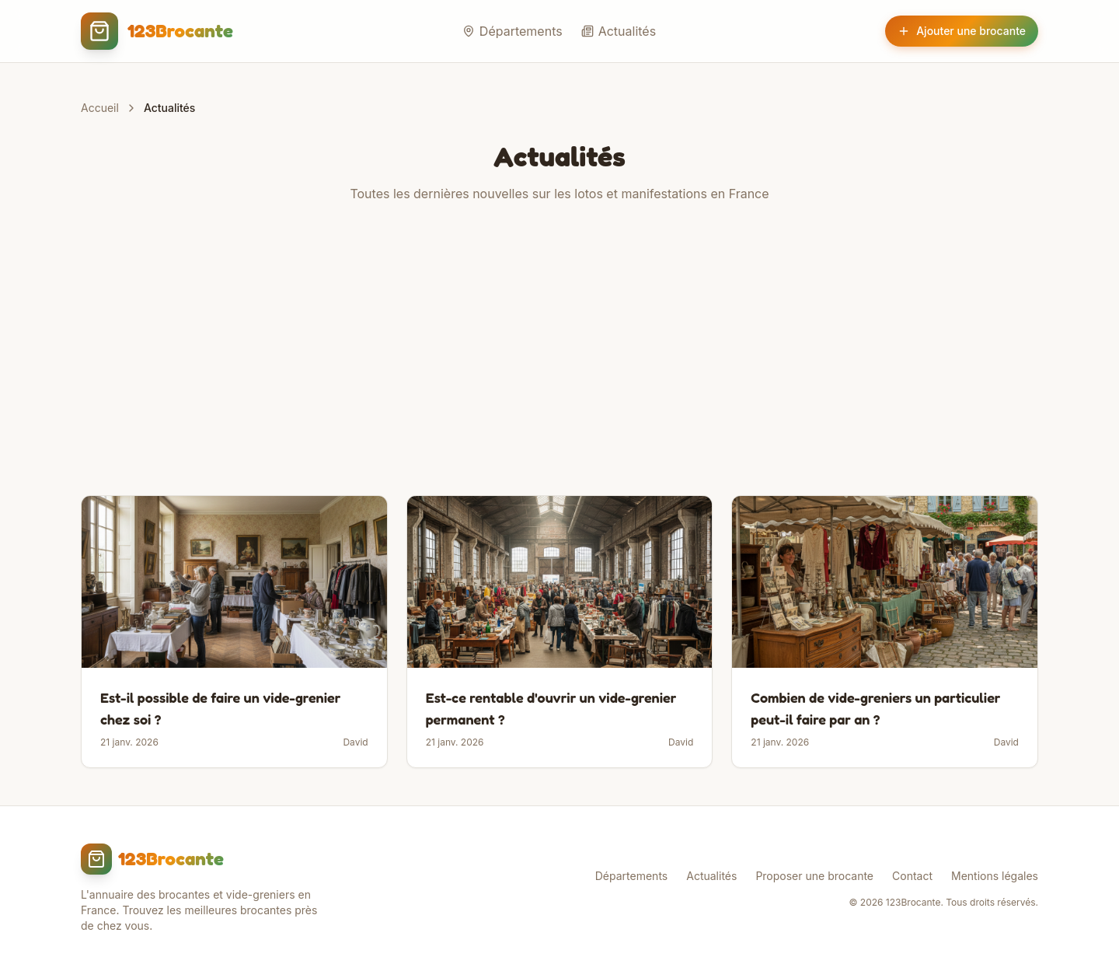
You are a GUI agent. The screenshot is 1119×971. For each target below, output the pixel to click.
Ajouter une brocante (962, 30)
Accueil (100, 107)
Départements (512, 31)
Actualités (618, 31)
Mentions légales (994, 875)
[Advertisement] (559, 349)
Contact (912, 875)
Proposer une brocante (814, 875)
